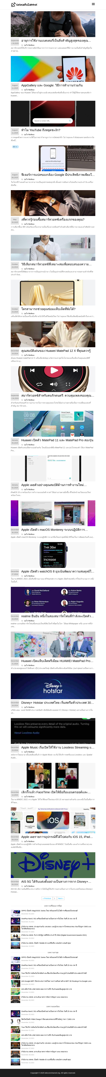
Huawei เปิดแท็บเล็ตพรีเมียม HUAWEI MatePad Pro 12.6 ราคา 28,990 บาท (55, 661)
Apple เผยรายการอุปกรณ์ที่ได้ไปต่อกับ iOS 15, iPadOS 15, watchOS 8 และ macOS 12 (57, 837)
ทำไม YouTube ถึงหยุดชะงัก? (40, 130)
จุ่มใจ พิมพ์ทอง (29, 45)
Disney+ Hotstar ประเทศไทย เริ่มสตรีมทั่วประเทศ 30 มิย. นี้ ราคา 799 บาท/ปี (56, 703)
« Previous (47, 898)
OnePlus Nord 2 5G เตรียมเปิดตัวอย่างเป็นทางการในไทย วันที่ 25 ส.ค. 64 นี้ (49, 919)
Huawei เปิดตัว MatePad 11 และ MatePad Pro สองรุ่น (57, 440)
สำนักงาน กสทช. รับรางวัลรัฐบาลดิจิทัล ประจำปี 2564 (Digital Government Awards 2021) (54, 935)
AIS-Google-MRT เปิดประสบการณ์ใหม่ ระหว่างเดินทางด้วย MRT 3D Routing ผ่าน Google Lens (56, 981)
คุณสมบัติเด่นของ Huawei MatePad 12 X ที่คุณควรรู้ (56, 350)
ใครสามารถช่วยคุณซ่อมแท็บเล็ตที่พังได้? (48, 309)
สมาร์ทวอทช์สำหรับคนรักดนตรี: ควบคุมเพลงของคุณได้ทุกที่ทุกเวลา (58, 396)
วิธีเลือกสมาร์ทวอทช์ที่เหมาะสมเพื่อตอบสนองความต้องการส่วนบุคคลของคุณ (55, 265)
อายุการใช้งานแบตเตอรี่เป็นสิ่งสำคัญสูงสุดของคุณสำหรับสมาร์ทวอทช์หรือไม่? (54, 41)
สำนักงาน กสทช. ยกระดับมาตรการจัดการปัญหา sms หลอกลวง (44, 997)
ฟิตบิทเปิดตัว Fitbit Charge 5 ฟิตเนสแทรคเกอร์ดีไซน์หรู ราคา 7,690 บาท (48, 1019)
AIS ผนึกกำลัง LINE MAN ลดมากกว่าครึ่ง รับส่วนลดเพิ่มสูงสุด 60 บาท (46, 989)
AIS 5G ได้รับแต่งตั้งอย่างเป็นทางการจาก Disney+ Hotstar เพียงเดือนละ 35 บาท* (54, 882)
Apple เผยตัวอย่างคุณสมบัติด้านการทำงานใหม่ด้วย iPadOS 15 (52, 485)
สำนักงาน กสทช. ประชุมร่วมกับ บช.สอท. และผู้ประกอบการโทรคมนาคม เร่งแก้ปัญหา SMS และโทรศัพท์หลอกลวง (56, 928)
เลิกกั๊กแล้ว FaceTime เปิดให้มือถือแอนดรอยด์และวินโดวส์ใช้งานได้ (54, 792)
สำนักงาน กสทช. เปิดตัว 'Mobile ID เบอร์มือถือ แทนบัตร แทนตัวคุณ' (46, 943)
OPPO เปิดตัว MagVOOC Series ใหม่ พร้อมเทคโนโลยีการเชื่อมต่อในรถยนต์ (49, 911)
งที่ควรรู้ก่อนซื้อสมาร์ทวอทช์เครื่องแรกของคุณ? (52, 219)
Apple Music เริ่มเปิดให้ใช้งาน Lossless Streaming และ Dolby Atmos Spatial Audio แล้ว (58, 748)
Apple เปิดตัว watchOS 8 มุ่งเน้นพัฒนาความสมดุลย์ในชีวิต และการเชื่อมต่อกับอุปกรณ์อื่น (57, 572)
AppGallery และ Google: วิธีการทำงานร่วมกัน (52, 85)
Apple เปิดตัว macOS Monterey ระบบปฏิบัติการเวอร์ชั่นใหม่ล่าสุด (53, 530)
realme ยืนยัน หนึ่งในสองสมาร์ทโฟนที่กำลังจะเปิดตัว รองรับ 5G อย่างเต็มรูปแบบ (56, 616)
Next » (60, 898)
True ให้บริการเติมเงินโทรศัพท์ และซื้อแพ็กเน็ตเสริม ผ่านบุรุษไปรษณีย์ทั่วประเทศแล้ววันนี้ (54, 973)
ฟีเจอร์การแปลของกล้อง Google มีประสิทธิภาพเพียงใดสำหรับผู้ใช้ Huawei (57, 175)
